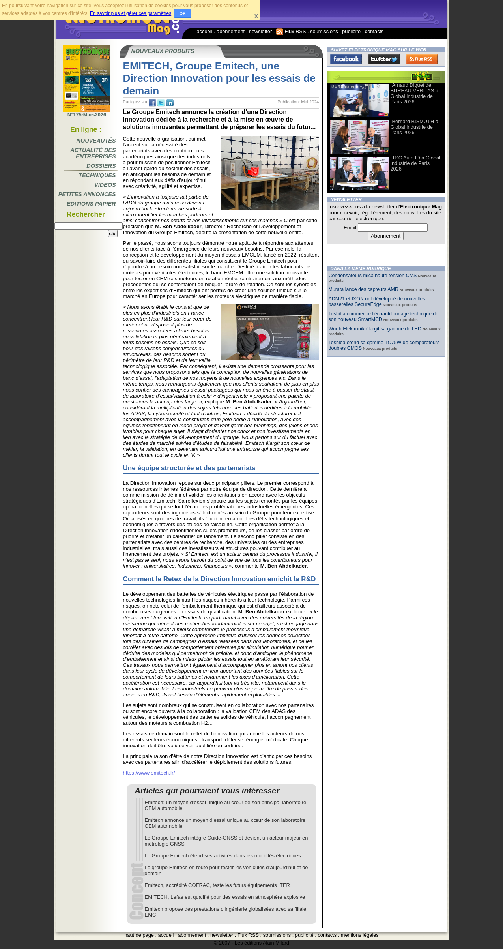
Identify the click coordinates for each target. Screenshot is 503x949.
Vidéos (105, 185)
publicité (351, 31)
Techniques (97, 175)
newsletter (260, 31)
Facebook (346, 59)
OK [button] (183, 13)
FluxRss (422, 59)
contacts (374, 31)
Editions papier (91, 204)
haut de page (139, 935)
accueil (205, 31)
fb (152, 103)
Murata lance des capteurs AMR (363, 289)
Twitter (384, 59)
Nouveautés (96, 140)
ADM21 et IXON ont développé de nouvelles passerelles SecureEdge (377, 301)
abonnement (231, 31)
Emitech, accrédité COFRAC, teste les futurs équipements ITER (217, 885)
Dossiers (101, 166)
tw (161, 103)
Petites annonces (87, 194)
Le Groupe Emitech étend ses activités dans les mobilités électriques (223, 856)
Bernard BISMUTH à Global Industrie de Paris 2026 (414, 126)
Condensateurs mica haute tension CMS (373, 275)
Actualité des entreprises (93, 153)
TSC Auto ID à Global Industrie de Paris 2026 (415, 163)
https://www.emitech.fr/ (149, 773)
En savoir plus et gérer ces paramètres (130, 13)
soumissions (324, 31)
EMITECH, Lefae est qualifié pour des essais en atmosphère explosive (225, 897)
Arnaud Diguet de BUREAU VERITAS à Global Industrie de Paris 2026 (414, 93)
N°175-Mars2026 (86, 112)
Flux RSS (291, 31)
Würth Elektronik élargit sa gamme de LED (375, 329)
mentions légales (360, 935)
